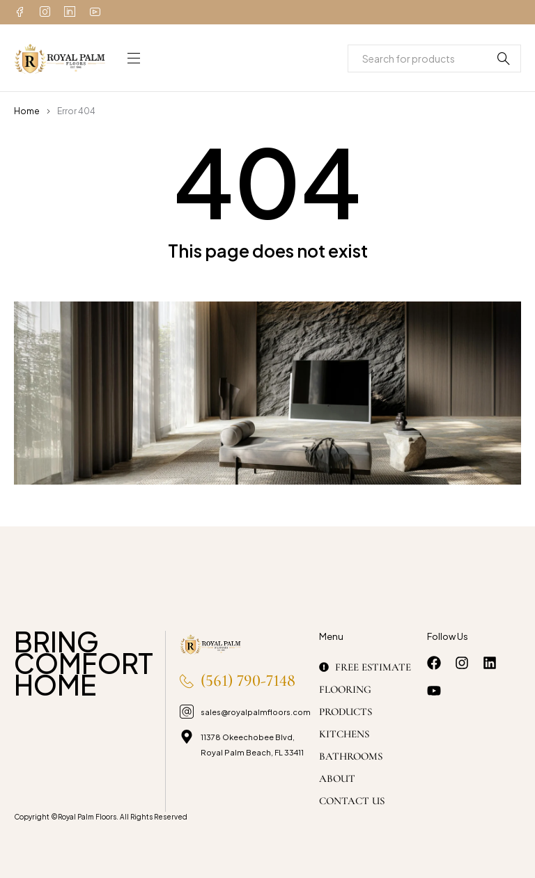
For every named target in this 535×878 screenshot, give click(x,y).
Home (27, 111)
